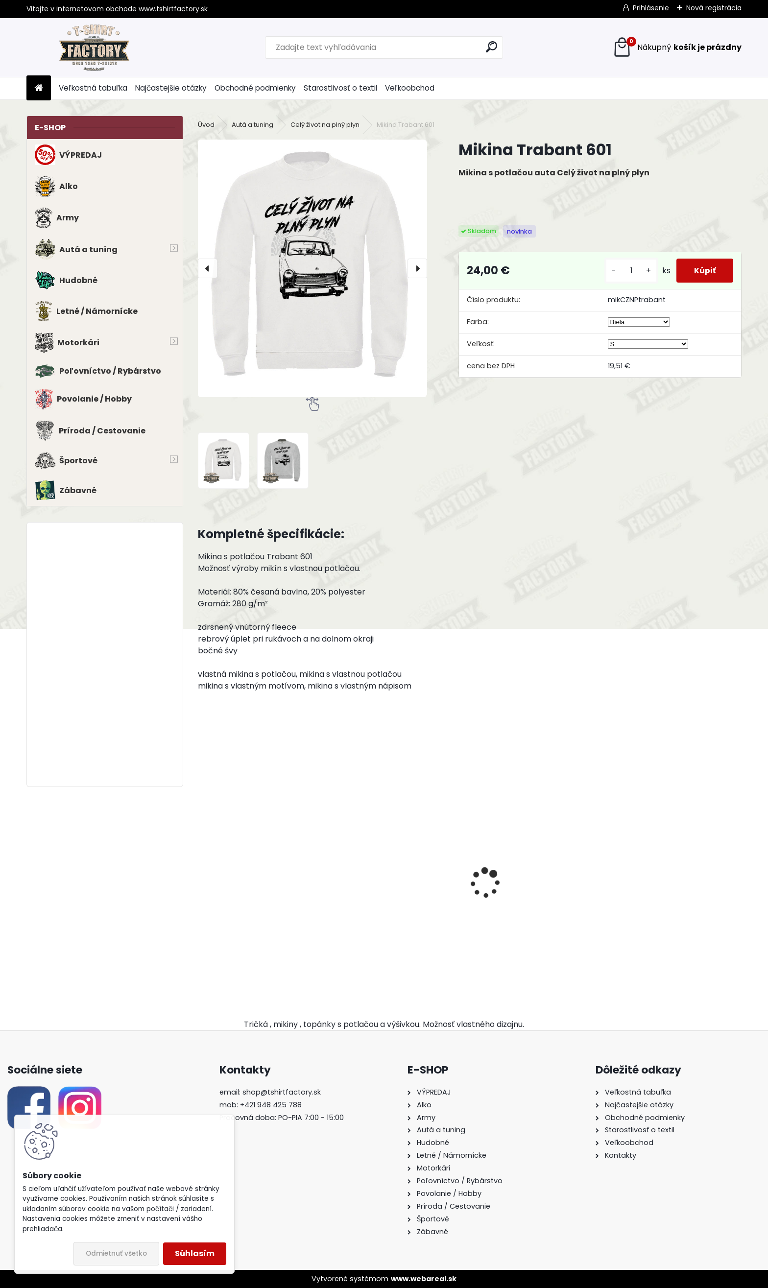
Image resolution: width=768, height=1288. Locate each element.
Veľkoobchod (409, 88)
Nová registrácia (714, 8)
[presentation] (207, 268)
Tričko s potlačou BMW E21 (254, 910)
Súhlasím (195, 1253)
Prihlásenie (651, 8)
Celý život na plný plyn (325, 124)
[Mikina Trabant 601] (312, 268)
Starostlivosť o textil (340, 88)
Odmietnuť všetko (116, 1253)
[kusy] (627, 270)
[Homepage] (38, 88)
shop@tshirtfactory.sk (281, 1092)
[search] (491, 46)
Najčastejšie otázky (171, 88)
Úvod (206, 124)
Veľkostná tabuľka (93, 88)
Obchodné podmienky (255, 88)
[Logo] (93, 47)
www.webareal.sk (423, 1279)
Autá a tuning (252, 124)
